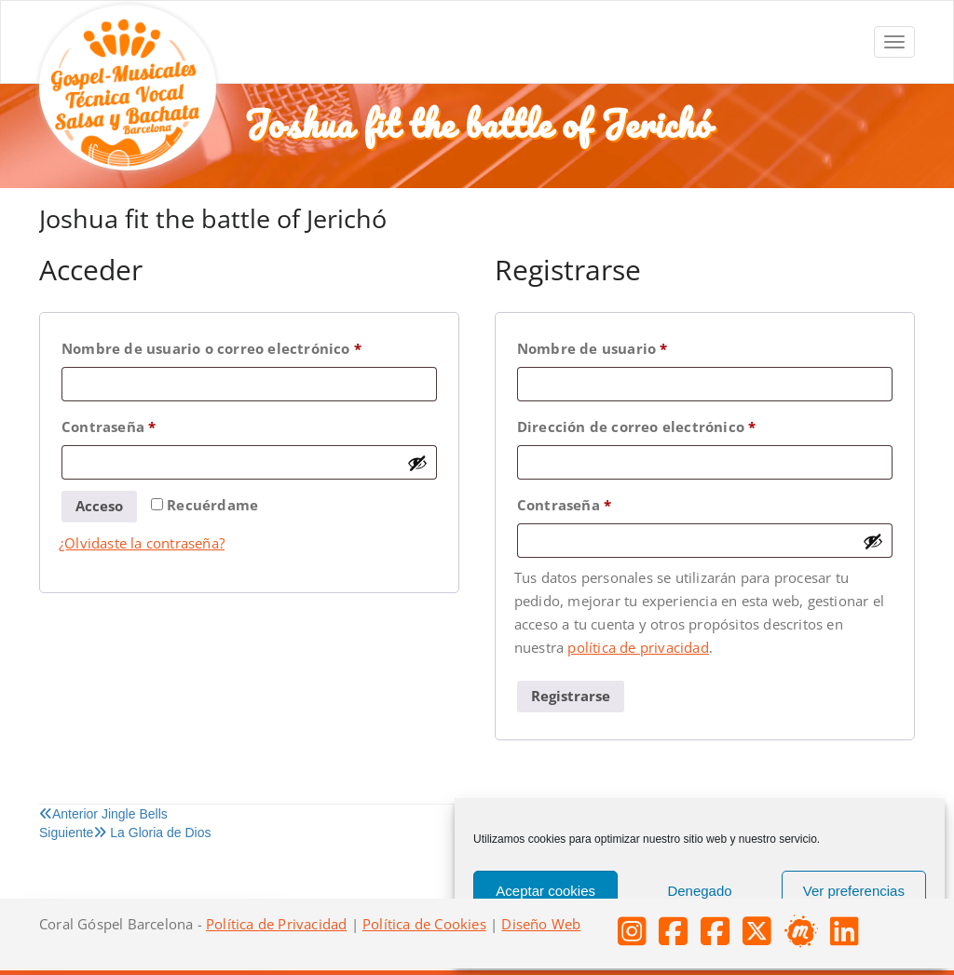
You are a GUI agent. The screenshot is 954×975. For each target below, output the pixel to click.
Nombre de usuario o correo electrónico (249, 346)
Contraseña (149, 424)
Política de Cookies (424, 923)
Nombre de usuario (633, 346)
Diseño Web (540, 923)
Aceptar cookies (545, 891)
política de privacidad (637, 647)
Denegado (699, 891)
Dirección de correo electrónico (677, 424)
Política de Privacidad (276, 923)
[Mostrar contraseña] (417, 463)
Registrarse (570, 695)
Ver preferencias (854, 891)
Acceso (99, 505)
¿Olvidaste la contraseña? (142, 543)
